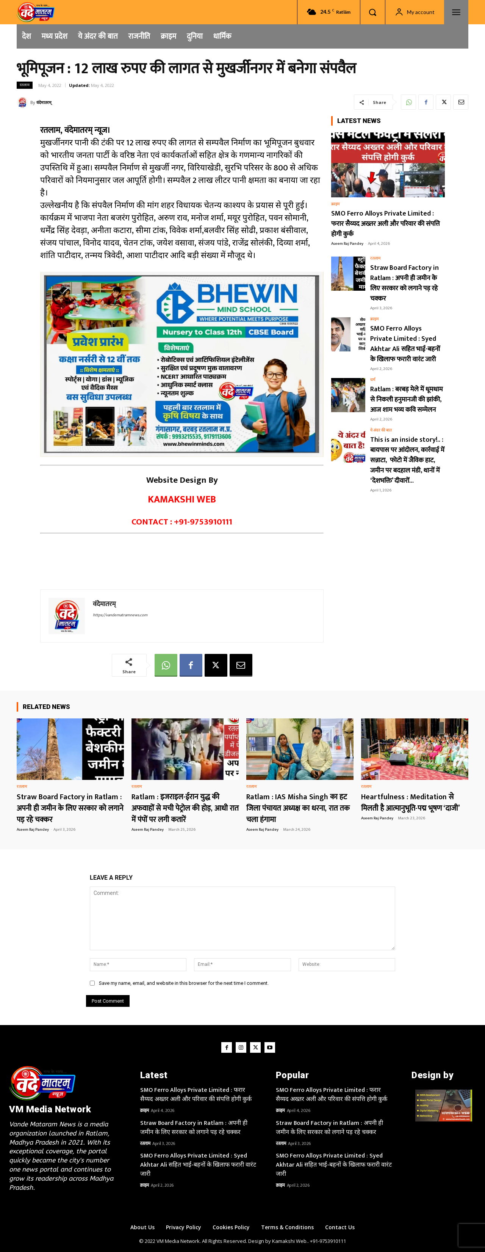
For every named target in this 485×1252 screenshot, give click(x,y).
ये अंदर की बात (381, 430)
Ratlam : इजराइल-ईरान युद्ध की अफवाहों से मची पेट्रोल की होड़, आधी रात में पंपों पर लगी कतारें (185, 808)
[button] (372, 12)
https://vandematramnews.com (120, 615)
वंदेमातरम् (44, 102)
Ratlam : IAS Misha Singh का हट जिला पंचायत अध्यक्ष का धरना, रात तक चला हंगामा (298, 808)
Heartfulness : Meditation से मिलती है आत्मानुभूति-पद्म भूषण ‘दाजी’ (410, 803)
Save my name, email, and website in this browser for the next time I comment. (184, 983)
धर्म (372, 380)
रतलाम (25, 85)
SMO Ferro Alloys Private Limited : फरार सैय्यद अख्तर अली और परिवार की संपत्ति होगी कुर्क (385, 224)
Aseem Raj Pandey (347, 243)
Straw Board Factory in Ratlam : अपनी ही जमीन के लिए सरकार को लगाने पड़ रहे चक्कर (404, 283)
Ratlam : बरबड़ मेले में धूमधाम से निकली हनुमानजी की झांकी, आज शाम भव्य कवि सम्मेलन (406, 400)
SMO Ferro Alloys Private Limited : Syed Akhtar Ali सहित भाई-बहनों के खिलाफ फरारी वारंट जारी (405, 344)
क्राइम (335, 204)
